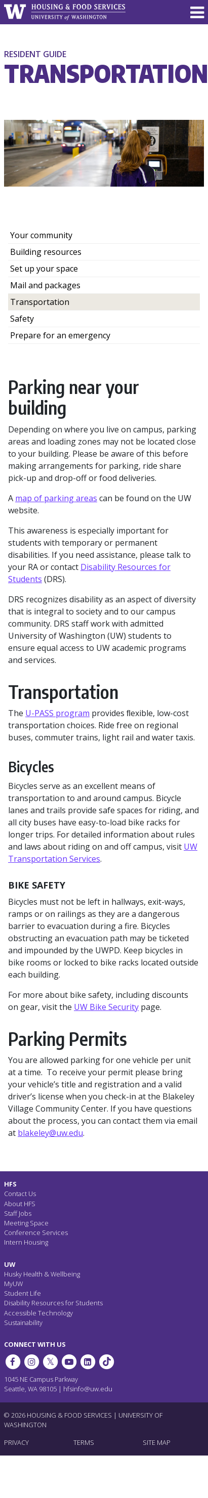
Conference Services (36, 1232)
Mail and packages (45, 285)
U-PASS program (57, 713)
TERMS (83, 1442)
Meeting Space (26, 1222)
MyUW (13, 1283)
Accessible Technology (38, 1312)
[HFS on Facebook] (12, 1362)
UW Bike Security (106, 1006)
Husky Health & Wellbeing (42, 1274)
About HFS (19, 1203)
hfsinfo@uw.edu (87, 1388)
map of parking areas (56, 498)
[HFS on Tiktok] (106, 1362)
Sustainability (23, 1322)
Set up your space (44, 268)
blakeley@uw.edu (50, 1132)
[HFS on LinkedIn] (88, 1362)
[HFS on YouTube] (68, 1362)
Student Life (22, 1293)
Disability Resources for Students (53, 1302)
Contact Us (20, 1193)
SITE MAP (157, 1442)
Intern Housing (26, 1242)
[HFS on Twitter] (50, 1362)
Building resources (45, 251)
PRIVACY (16, 1442)
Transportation (39, 301)
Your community (41, 235)
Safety (22, 318)
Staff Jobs (17, 1213)
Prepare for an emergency (60, 335)
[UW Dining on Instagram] (31, 1362)
